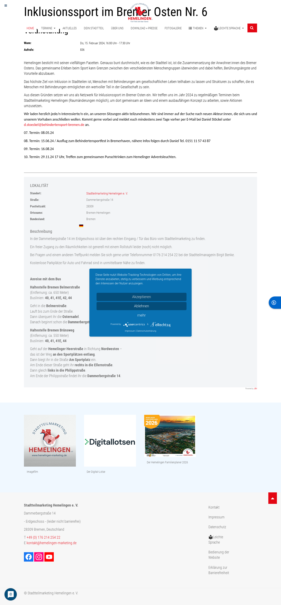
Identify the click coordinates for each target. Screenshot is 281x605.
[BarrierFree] (275, 302)
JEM (255, 389)
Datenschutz (217, 527)
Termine (48, 28)
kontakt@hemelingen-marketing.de (51, 543)
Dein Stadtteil (94, 28)
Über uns (117, 28)
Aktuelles (70, 28)
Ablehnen (141, 306)
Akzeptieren (141, 297)
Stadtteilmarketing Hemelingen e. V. (107, 193)
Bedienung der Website (218, 555)
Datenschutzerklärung (146, 331)
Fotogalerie (173, 28)
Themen (198, 28)
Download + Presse (144, 28)
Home (30, 28)
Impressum (216, 517)
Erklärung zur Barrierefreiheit (218, 570)
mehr (141, 315)
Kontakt (213, 507)
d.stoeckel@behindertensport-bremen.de (54, 124)
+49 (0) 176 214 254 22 (43, 537)
